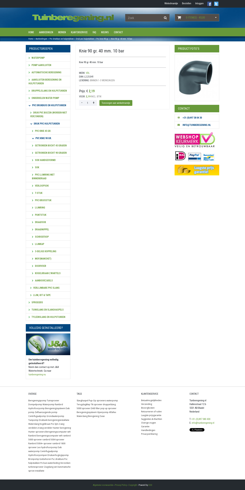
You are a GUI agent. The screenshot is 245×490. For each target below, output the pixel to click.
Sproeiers (36, 302)
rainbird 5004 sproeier (53, 439)
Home (31, 32)
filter (98, 408)
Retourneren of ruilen (151, 411)
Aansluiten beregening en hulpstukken (45, 81)
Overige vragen (148, 422)
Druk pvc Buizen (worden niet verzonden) (48, 114)
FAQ (94, 32)
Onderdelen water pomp (44, 98)
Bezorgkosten (148, 407)
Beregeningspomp (37, 400)
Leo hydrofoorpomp (47, 447)
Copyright (132, 485)
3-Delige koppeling (44, 251)
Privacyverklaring (149, 434)
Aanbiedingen (46, 32)
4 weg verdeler (45, 427)
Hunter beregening (62, 427)
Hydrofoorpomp (36, 408)
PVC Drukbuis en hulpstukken (47, 105)
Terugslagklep (83, 404)
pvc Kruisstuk (41, 200)
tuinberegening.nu (37, 374)
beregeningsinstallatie (58, 420)
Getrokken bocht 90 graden (49, 152)
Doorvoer (39, 266)
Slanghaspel (82, 400)
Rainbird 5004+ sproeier (40, 443)
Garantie (145, 426)
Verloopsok (40, 185)
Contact (118, 32)
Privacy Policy (121, 485)
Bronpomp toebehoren (39, 459)
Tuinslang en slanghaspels (46, 309)
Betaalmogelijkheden (151, 400)
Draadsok (39, 222)
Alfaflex (112, 412)
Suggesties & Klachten (151, 419)
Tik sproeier (96, 404)
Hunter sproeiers (36, 431)
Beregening (93, 416)
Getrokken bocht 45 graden (49, 145)
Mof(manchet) (41, 258)
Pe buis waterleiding (50, 463)
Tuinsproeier (53, 400)
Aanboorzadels (42, 280)
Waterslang (33, 423)
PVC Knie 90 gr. (42, 138)
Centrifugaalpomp (37, 416)
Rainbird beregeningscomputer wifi (45, 435)
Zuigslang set (50, 466)
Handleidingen (148, 430)
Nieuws (105, 32)
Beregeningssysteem (55, 408)
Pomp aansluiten (40, 65)
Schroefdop (40, 236)
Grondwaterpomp (55, 416)
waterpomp (112, 400)
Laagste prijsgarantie (151, 415)
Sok (35, 167)
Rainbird (59, 404)
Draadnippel (40, 229)
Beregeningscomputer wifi (58, 431)
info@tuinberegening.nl (203, 422)
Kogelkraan (45, 423)
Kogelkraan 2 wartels (46, 273)
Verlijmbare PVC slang (45, 287)
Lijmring (38, 207)
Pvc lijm (54, 423)
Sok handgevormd (44, 160)
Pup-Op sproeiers (97, 400)
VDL (88, 72)
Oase (102, 416)
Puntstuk (39, 215)
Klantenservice (79, 32)
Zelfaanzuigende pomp (46, 412)
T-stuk (37, 193)
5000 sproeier (83, 408)
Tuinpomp (33, 420)
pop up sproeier (108, 408)
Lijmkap (38, 244)
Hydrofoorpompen (37, 455)
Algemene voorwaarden (103, 485)
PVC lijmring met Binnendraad (43, 176)
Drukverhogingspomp (58, 455)
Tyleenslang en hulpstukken (47, 317)
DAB (93, 408)
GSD (150, 485)
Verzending (146, 404)
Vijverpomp (102, 412)
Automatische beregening (45, 72)
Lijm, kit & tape (40, 295)
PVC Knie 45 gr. (41, 131)
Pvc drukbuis (58, 459)
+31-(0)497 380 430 (200, 419)
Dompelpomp (35, 404)
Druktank (43, 420)
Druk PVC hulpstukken (45, 123)
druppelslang (109, 404)
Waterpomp (37, 57)
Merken (62, 32)
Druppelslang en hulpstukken (48, 90)
